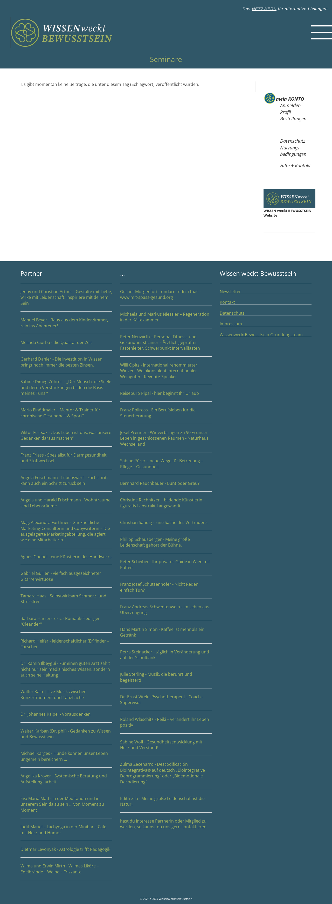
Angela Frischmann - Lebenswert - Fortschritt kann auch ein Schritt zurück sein (66, 483)
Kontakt (227, 302)
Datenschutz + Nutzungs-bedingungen (294, 147)
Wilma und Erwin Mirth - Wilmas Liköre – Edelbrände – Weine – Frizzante (66, 871)
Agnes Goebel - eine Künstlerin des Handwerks (66, 559)
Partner (31, 273)
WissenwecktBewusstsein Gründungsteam (266, 334)
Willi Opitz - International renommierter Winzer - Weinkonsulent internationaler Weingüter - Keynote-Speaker (166, 373)
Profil (285, 112)
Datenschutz (232, 313)
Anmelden (290, 105)
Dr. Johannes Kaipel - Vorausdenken (55, 714)
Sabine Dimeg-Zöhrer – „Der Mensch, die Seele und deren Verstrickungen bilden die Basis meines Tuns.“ (66, 390)
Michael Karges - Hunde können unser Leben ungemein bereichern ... (66, 759)
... (122, 273)
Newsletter (230, 291)
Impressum (231, 324)
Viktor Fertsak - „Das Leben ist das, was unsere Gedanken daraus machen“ (66, 438)
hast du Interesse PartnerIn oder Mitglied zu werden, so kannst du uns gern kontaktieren (163, 824)
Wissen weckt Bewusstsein (258, 273)
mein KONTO (290, 99)
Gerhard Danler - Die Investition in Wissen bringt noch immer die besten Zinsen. (66, 365)
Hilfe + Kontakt (295, 165)
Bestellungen (293, 118)
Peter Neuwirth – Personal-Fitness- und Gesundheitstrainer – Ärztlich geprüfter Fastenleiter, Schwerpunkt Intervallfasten (166, 345)
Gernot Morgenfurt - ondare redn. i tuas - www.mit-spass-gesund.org (166, 297)
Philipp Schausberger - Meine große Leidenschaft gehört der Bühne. (166, 545)
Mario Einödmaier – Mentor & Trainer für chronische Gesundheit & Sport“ (66, 415)
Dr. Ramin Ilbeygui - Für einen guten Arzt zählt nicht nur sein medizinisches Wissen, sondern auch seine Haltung (65, 669)
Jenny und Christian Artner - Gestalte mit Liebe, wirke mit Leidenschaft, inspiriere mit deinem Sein (66, 297)
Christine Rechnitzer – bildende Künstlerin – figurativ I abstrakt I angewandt (166, 505)
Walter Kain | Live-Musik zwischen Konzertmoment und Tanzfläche (66, 697)
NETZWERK (264, 8)
